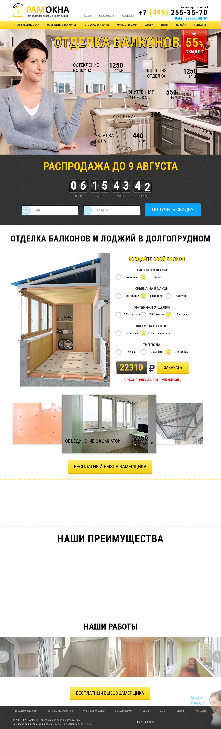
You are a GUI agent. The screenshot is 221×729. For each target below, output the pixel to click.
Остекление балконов (62, 24)
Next (216, 657)
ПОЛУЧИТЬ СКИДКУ (172, 209)
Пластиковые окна (26, 24)
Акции (87, 15)
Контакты (200, 24)
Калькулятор (106, 15)
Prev (4, 657)
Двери (149, 24)
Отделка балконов (96, 24)
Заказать (173, 367)
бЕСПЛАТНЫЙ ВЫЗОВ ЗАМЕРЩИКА (110, 466)
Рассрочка (128, 15)
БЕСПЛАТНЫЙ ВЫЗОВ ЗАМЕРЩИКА (110, 693)
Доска (132, 351)
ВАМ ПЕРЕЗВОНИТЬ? (191, 18)
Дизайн (181, 24)
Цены (164, 24)
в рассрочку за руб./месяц (152, 380)
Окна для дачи (127, 24)
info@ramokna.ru (145, 721)
